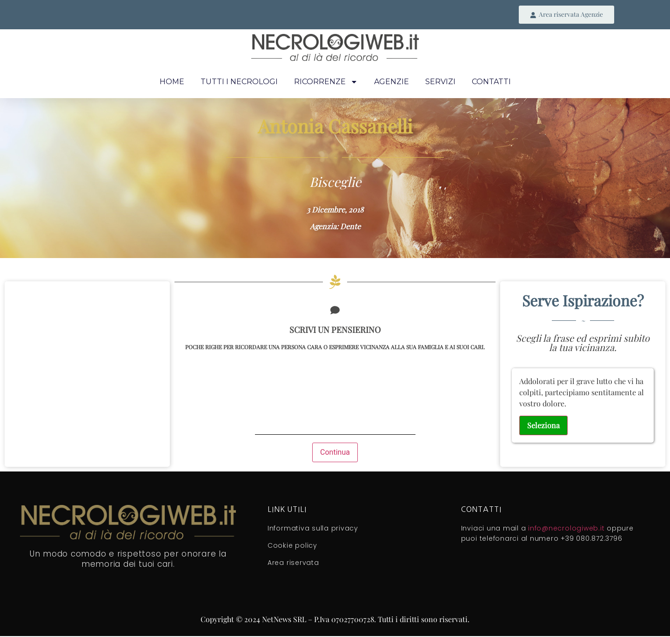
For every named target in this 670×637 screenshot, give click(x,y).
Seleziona (543, 426)
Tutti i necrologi (239, 82)
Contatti (491, 82)
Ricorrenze (326, 82)
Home (172, 82)
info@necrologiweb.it (566, 528)
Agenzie (391, 82)
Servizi (440, 82)
